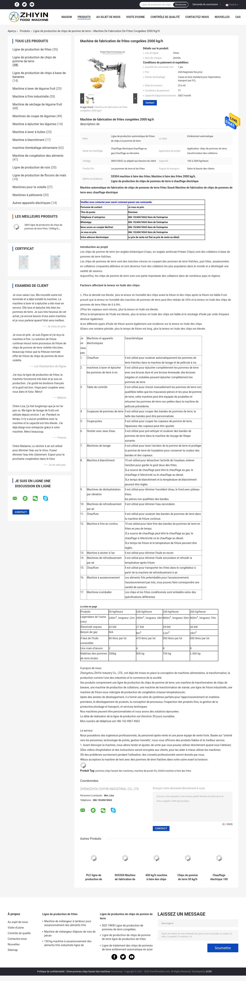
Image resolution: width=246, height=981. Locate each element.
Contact (149, 102)
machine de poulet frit (145, 771)
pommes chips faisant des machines (114, 771)
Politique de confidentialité (51, 971)
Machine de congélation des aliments (37, 155)
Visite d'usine (135, 17)
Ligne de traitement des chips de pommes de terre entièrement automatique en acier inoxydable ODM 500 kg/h (127, 948)
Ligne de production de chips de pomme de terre (62, 31)
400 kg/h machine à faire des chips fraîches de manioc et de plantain (156, 877)
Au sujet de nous (108, 17)
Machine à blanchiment (28, 140)
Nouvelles (222, 17)
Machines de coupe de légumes (34, 116)
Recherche (180, 4)
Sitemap (13, 950)
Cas (238, 17)
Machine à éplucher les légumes (34, 124)
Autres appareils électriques (31, 203)
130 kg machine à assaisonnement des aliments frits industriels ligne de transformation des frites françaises (67, 944)
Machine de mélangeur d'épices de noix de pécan (70, 933)
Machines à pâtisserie (27, 195)
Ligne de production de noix (31, 167)
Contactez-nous (197, 17)
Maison (67, 17)
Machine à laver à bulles (28, 132)
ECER (209, 971)
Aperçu (12, 31)
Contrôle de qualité (165, 17)
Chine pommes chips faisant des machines (88, 971)
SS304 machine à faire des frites (174, 771)
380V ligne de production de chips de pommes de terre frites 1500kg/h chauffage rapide (43, 229)
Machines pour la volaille (29, 187)
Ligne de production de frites (32, 49)
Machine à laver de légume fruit (33, 88)
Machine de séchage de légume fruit (37, 104)
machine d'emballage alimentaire (34, 148)
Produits (84, 17)
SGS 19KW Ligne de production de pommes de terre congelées (122, 927)
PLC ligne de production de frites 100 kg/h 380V (94, 877)
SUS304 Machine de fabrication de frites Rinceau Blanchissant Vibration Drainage (125, 877)
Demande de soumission (205, 4)
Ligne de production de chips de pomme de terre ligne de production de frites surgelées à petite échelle (126, 938)
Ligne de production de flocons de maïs (39, 175)
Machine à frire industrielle (30, 96)
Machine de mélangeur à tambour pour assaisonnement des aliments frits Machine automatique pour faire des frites (69, 924)
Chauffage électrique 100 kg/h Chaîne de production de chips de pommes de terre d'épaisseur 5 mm (219, 877)
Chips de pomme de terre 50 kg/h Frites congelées (188, 877)
